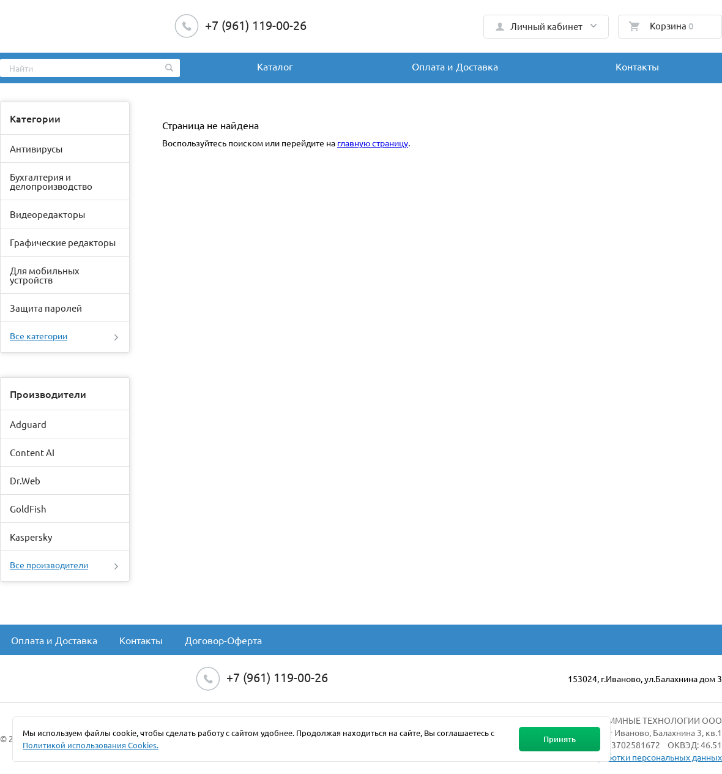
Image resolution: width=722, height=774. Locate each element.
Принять (559, 739)
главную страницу (372, 142)
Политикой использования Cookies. (90, 745)
